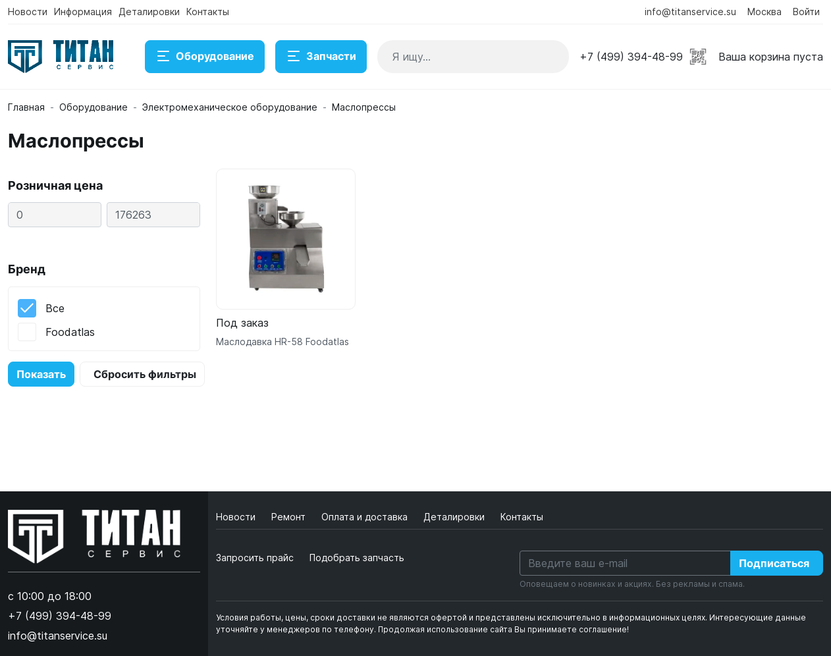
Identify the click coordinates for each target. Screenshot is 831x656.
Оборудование (204, 56)
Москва (764, 11)
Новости (27, 11)
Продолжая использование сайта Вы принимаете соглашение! (503, 629)
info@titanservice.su (690, 11)
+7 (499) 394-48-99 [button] (631, 56)
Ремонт (289, 516)
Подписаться (774, 563)
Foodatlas (70, 332)
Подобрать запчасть (356, 557)
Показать (41, 374)
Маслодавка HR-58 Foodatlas (282, 341)
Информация (83, 11)
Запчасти (321, 56)
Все (55, 308)
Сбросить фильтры (145, 374)
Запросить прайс (255, 557)
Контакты (207, 11)
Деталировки (149, 11)
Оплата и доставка (365, 516)
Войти (806, 11)
